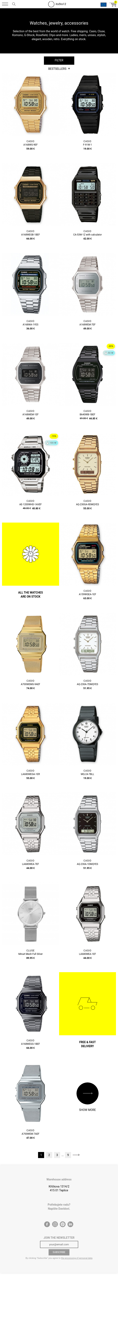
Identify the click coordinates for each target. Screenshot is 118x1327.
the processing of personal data (76, 1258)
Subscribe (59, 1252)
